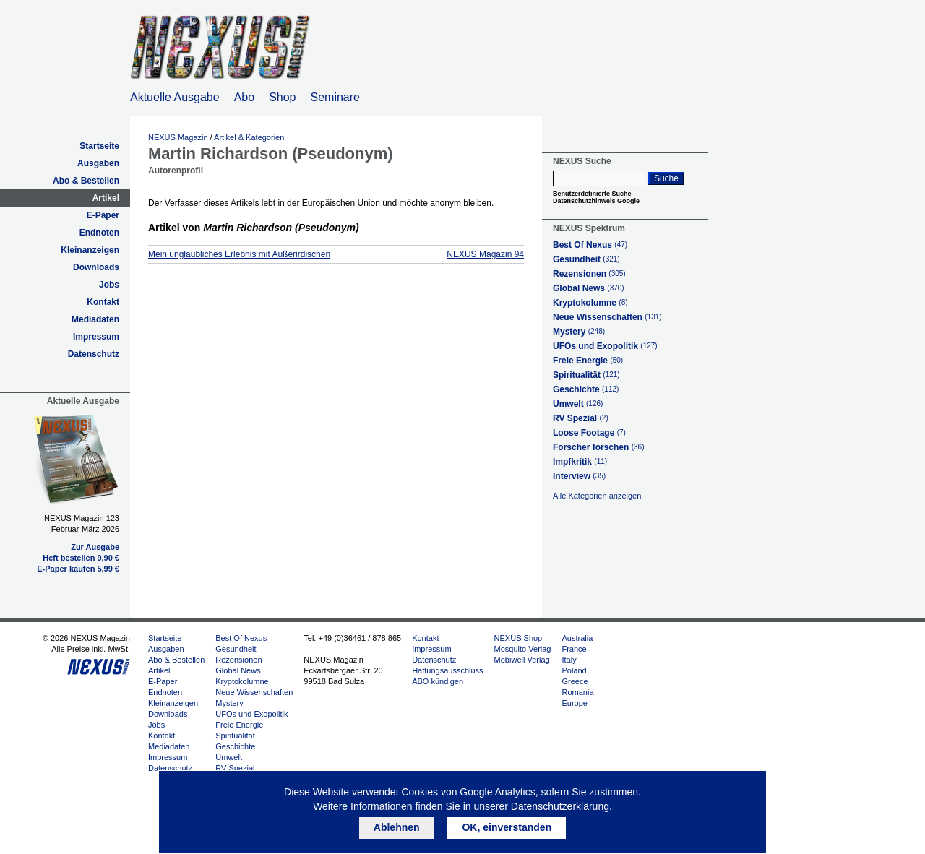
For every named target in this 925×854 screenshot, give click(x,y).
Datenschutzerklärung (560, 806)
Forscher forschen (599, 447)
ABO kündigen (437, 681)
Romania (577, 692)
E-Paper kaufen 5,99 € (78, 568)
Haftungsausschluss (447, 670)
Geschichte (586, 389)
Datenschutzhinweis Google (596, 200)
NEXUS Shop (518, 638)
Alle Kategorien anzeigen (597, 495)
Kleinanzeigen (90, 250)
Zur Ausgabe (95, 547)
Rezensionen (589, 274)
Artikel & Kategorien (249, 137)
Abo (244, 97)
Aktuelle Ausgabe (175, 97)
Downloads (96, 267)
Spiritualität (586, 375)
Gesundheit (586, 259)
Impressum (96, 337)
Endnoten (99, 233)
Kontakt (103, 302)
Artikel (105, 198)
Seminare (335, 97)
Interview (579, 476)
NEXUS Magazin (178, 137)
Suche (666, 178)
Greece (575, 681)
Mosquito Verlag (522, 648)
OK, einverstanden (506, 827)
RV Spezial (580, 418)
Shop (282, 97)
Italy (569, 659)
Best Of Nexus (590, 245)
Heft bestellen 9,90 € (81, 557)
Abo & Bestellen (86, 181)
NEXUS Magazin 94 (485, 254)
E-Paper (103, 215)
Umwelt (578, 404)
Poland (574, 670)
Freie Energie (588, 360)
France (574, 648)
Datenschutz (93, 354)
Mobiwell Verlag (522, 659)
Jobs (109, 285)
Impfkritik (580, 462)
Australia (577, 638)
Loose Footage (589, 433)
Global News (588, 288)
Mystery (579, 332)
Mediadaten (95, 319)
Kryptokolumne (590, 303)
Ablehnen (397, 827)
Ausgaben (98, 163)
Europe (574, 703)
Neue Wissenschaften (607, 317)
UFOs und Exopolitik (605, 346)
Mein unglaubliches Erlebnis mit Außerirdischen (239, 254)
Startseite (99, 146)
